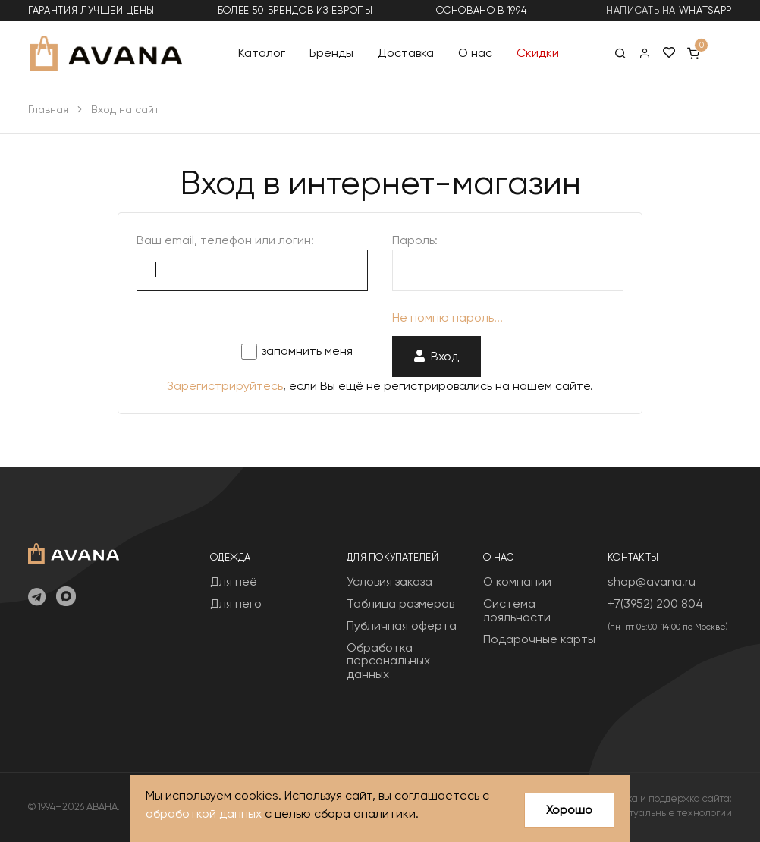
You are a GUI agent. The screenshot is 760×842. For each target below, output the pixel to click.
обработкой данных (204, 813)
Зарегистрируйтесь (225, 386)
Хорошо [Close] (569, 810)
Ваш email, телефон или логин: (225, 240)
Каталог (261, 53)
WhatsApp (705, 10)
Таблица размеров (400, 603)
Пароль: (415, 240)
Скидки (538, 53)
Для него (236, 603)
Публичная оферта (402, 625)
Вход (436, 356)
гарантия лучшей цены (91, 10)
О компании (517, 581)
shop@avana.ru (652, 581)
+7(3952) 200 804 (655, 603)
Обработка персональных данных (388, 660)
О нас (475, 53)
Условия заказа (389, 581)
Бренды (331, 53)
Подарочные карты (539, 639)
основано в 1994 (481, 10)
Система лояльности (517, 610)
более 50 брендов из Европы (295, 10)
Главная (48, 109)
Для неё (233, 581)
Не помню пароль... (447, 317)
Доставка (406, 53)
